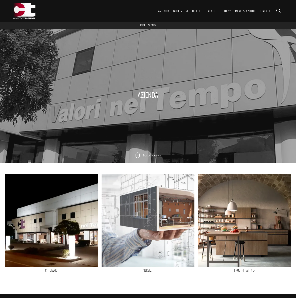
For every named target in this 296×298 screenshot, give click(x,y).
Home (142, 25)
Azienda (164, 11)
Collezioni (180, 11)
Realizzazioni (245, 11)
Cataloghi (213, 11)
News (227, 11)
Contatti (265, 11)
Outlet (197, 11)
